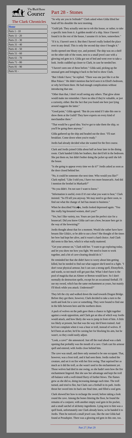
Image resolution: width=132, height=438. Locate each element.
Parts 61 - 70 (15, 57)
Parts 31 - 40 (15, 44)
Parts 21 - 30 (15, 40)
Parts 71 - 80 (15, 62)
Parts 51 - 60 (15, 53)
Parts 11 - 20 (15, 35)
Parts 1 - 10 (15, 31)
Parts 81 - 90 (15, 66)
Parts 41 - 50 (15, 49)
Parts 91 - (14, 71)
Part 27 (82, 427)
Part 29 (92, 427)
